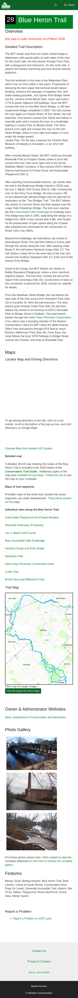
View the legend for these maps (23, 691)
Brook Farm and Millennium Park (24, 579)
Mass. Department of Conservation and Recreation (35, 717)
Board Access (39, 986)
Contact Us (39, 951)
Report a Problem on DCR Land (32, 918)
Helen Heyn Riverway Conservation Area (29, 564)
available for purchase (30, 475)
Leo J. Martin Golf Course (20, 533)
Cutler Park (12, 571)
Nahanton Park (14, 556)
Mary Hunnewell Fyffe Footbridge (29, 212)
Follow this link (54, 475)
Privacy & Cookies (39, 961)
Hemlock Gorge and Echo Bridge (24, 548)
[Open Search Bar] (55, 5)
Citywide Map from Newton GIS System (28, 448)
